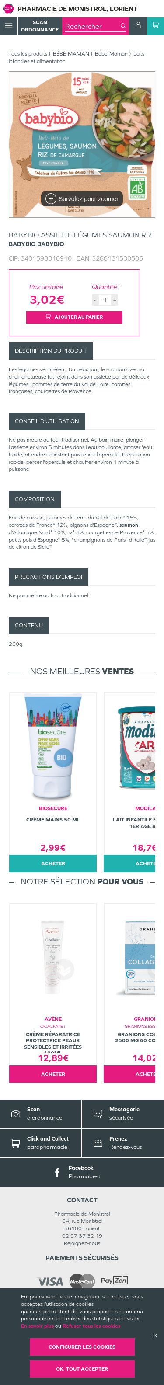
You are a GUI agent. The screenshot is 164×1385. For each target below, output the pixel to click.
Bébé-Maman (111, 54)
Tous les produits (28, 54)
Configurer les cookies (82, 1347)
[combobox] (93, 26)
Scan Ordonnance (40, 26)
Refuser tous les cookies (91, 1326)
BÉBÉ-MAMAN (71, 54)
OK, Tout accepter (82, 1369)
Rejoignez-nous (82, 1243)
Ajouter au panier (74, 317)
